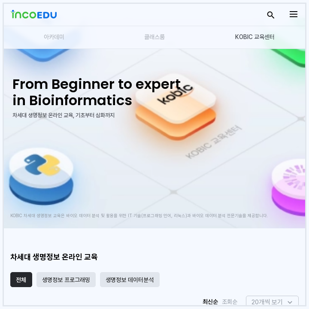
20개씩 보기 (267, 302)
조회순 (229, 301)
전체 (21, 279)
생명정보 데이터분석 (130, 279)
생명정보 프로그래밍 (66, 279)
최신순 (210, 301)
